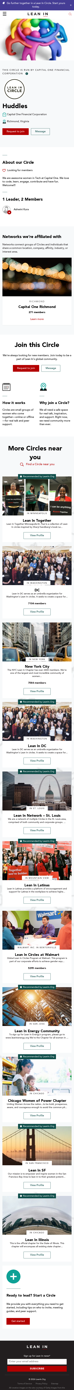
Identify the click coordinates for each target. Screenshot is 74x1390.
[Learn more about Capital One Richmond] (37, 277)
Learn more (42, 319)
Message (40, 131)
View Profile (37, 535)
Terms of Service (24, 1384)
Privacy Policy (41, 1384)
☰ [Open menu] (4, 14)
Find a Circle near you (37, 464)
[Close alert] (70, 5)
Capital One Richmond (37, 307)
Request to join (16, 131)
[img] (37, 495)
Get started (18, 1321)
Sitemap (54, 1384)
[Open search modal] (70, 14)
